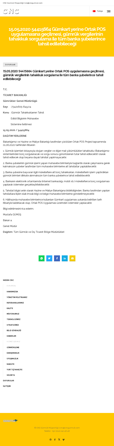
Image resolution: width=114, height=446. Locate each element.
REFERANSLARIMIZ (15, 303)
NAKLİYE (10, 364)
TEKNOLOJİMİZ (13, 319)
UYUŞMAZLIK (12, 358)
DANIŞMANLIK (13, 353)
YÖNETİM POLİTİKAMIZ (17, 297)
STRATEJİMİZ (13, 325)
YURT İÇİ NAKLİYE (14, 369)
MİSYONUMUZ (13, 314)
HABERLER (11, 336)
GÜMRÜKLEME (13, 347)
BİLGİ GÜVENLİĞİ (14, 330)
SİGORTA (11, 375)
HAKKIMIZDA (12, 291)
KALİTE (10, 308)
